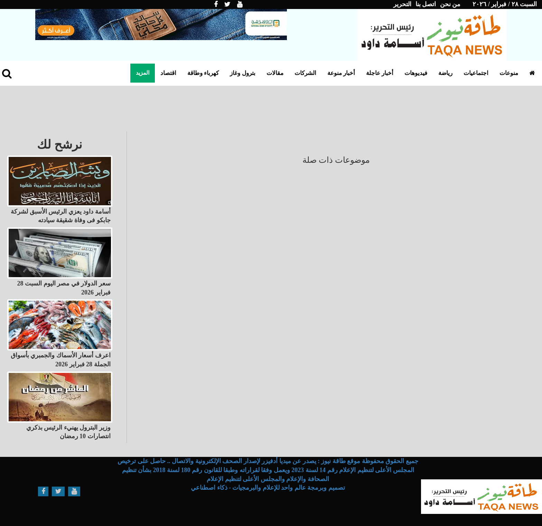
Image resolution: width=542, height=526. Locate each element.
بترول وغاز (242, 73)
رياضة (445, 73)
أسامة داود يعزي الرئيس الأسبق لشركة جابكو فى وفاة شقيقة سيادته (61, 216)
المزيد (142, 73)
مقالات (275, 73)
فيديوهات (415, 73)
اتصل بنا (425, 4)
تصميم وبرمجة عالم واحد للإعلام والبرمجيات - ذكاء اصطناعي (268, 487)
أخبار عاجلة (379, 73)
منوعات (508, 73)
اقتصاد (168, 73)
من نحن (450, 4)
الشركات (305, 73)
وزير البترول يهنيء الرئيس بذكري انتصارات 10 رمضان (68, 432)
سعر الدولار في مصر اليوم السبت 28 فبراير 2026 (64, 288)
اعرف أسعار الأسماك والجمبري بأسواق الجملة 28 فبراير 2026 (61, 360)
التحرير (402, 4)
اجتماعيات (476, 73)
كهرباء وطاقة (203, 73)
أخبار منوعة (341, 73)
